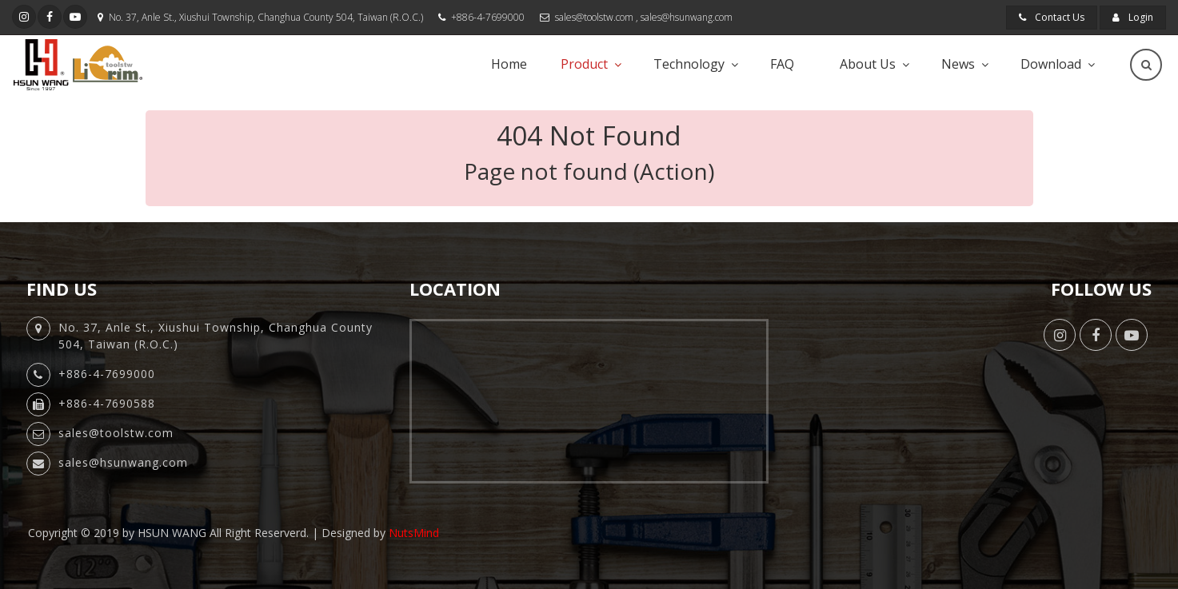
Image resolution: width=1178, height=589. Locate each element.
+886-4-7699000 (488, 17)
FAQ (782, 64)
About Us (868, 64)
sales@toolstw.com (594, 17)
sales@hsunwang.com (687, 17)
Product (584, 64)
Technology (689, 64)
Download (1050, 64)
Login (1132, 17)
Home (509, 64)
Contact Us (1051, 17)
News (958, 64)
